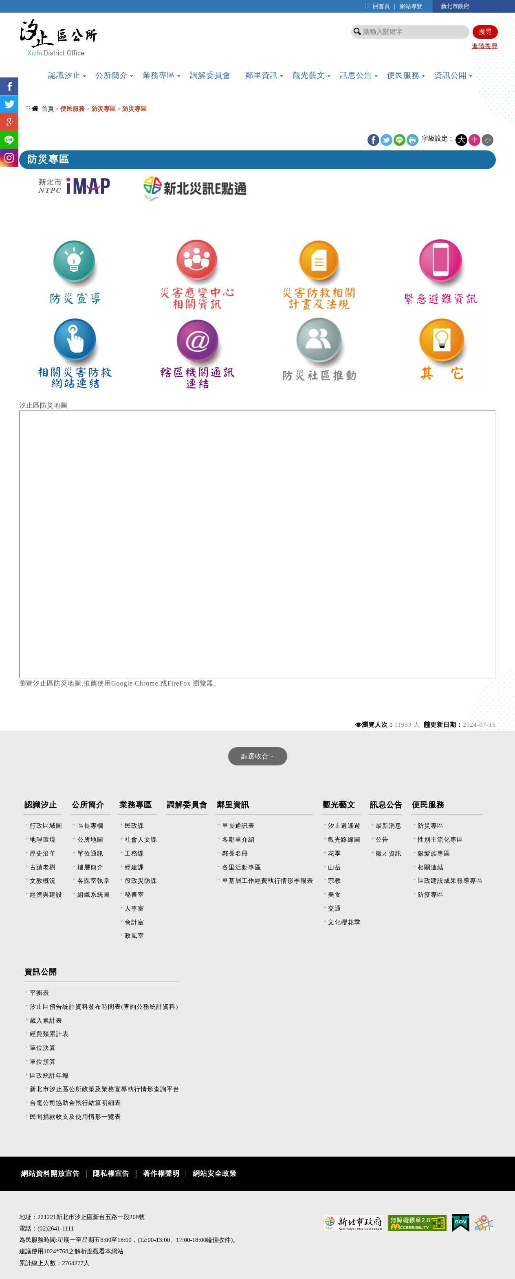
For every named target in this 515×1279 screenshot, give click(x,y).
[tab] (257, 756)
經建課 (134, 867)
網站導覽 (411, 6)
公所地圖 (90, 839)
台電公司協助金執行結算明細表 (75, 1102)
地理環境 (43, 839)
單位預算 (43, 1061)
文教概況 (43, 880)
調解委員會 (187, 804)
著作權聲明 (161, 1174)
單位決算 (43, 1047)
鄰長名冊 (235, 853)
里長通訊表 (238, 825)
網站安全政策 (215, 1174)
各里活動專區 (241, 867)
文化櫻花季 (344, 922)
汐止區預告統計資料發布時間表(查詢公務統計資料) (104, 1006)
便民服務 (428, 804)
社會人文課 (141, 839)
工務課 (134, 853)
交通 (334, 908)
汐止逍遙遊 (344, 825)
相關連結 (431, 867)
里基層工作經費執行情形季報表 (267, 880)
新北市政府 (455, 6)
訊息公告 (386, 804)
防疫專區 (431, 894)
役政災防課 (141, 880)
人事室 (134, 908)
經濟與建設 (46, 894)
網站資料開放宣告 (50, 1174)
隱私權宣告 (111, 1174)
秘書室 (134, 894)
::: (367, 5)
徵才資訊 (389, 853)
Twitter (386, 140)
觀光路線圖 (344, 839)
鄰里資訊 (233, 804)
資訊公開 (40, 972)
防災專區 (431, 825)
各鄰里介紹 (238, 839)
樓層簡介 (90, 867)
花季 (334, 853)
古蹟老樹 (43, 867)
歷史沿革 (43, 853)
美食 (334, 894)
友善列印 (412, 140)
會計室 (134, 922)
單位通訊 (90, 853)
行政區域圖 (46, 825)
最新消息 (389, 825)
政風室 (134, 935)
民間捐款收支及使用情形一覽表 (75, 1116)
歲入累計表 (46, 1020)
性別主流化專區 (440, 839)
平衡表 (39, 992)
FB (373, 140)
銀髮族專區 (434, 853)
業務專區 (135, 804)
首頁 (48, 108)
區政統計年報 (49, 1075)
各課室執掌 (93, 880)
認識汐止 (40, 804)
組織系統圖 (93, 894)
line (399, 140)
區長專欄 (90, 825)
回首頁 (381, 6)
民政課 (134, 825)
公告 (382, 839)
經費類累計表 (49, 1033)
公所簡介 (88, 804)
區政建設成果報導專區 (450, 880)
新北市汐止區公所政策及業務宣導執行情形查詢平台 (105, 1088)
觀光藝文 (339, 804)
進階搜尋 (485, 45)
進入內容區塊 (21, 4)
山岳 (334, 867)
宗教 (334, 880)
